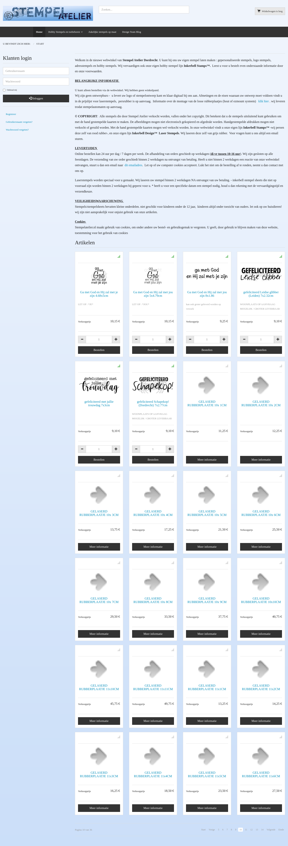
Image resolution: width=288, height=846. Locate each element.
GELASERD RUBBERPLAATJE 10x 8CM (153, 600)
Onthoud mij (10, 90)
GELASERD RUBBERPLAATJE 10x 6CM (261, 513)
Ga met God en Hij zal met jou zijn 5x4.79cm (153, 294)
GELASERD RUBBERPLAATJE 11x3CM (99, 774)
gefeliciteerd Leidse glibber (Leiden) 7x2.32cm (261, 294)
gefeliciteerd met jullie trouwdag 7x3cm (98, 403)
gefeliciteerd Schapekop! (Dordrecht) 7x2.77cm (153, 403)
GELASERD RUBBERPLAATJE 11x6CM (261, 774)
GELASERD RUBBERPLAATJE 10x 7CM (99, 600)
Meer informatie (207, 459)
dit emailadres (133, 165)
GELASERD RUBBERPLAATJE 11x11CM (153, 687)
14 (262, 829)
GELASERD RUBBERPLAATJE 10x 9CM (207, 600)
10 (240, 829)
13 (257, 829)
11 (246, 829)
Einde (281, 829)
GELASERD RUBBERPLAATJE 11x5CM (207, 774)
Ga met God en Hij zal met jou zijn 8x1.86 (207, 294)
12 (251, 829)
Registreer (11, 114)
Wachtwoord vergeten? (17, 129)
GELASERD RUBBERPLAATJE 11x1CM (207, 687)
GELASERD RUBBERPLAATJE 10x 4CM (153, 513)
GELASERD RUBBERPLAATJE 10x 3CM (99, 513)
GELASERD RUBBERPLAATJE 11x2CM (261, 687)
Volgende (271, 829)
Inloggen (36, 98)
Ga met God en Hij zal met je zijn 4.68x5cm (99, 294)
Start (203, 829)
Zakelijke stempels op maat (102, 31)
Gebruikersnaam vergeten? (19, 122)
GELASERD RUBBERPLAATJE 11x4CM (153, 774)
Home (39, 31)
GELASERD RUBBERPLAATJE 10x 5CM (207, 513)
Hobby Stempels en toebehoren (64, 31)
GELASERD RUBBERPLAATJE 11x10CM (99, 687)
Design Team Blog (131, 31)
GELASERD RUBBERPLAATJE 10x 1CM (207, 403)
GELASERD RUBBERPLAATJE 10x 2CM (261, 403)
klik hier (263, 101)
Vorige (212, 829)
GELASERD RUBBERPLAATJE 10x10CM (261, 600)
